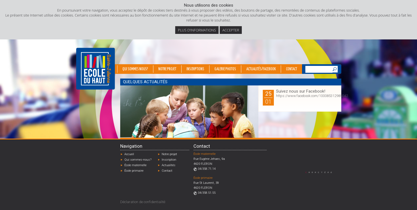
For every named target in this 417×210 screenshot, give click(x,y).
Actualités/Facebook (261, 69)
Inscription (169, 159)
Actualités (168, 165)
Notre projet (167, 69)
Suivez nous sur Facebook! (300, 91)
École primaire (133, 171)
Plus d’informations (197, 30)
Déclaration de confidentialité (142, 202)
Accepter (230, 30)
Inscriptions (195, 69)
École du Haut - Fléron (95, 69)
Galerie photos (225, 69)
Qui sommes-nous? (137, 159)
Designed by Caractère (321, 172)
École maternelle (135, 165)
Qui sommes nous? (135, 69)
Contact (291, 69)
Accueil (129, 154)
